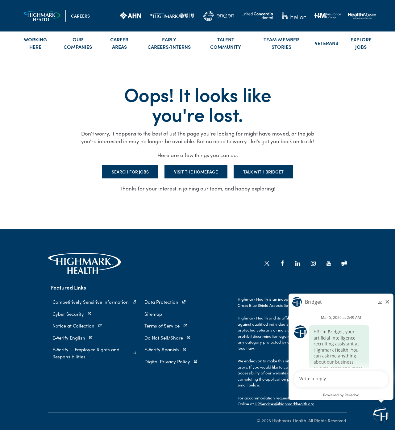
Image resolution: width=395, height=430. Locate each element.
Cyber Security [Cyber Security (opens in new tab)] (72, 314)
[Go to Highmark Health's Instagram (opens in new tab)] (313, 263)
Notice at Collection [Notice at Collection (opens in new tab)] (77, 325)
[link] (130, 15)
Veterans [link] (326, 43)
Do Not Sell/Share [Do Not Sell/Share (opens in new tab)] (167, 337)
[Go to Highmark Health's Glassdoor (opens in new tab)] (344, 263)
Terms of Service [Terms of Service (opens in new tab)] (165, 325)
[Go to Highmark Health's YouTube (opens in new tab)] (329, 263)
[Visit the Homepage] (42, 15)
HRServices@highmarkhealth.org (284, 404)
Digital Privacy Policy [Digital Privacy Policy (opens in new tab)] (171, 361)
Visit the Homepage (196, 172)
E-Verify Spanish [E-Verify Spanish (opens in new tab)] (165, 349)
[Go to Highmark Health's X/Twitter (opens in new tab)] (267, 263)
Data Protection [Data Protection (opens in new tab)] (165, 301)
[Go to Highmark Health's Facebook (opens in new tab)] (282, 263)
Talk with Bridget (263, 172)
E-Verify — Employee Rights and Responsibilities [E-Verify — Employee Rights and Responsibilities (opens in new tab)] (94, 353)
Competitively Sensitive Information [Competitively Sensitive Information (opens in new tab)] (94, 301)
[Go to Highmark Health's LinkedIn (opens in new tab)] (298, 263)
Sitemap (153, 314)
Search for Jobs (130, 172)
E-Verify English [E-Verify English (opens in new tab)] (72, 337)
